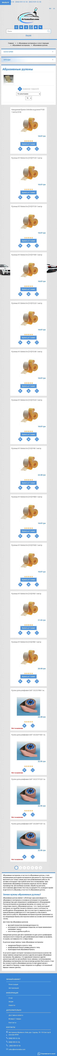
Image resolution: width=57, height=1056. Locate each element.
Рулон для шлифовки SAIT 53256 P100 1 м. (28, 735)
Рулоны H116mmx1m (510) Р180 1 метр (26, 255)
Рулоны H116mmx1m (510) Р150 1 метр (26, 206)
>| (40, 868)
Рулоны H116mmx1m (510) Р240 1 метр (26, 352)
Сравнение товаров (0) (28, 89)
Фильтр (5, 2)
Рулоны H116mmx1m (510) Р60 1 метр (26, 594)
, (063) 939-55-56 (14, 1045)
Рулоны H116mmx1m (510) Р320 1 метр (26, 400)
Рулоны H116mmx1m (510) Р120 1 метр (26, 158)
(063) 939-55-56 (35, 2)
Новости (12, 1005)
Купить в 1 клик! (28, 144)
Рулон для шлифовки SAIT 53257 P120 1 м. (28, 779)
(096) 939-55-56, (14, 1038)
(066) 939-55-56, (14, 1042)
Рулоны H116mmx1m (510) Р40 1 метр (26, 448)
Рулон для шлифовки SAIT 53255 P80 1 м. (27, 690)
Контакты (12, 1022)
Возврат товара (15, 1019)
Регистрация (13, 984)
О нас (11, 998)
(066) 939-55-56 (21, 2)
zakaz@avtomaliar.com (17, 1049)
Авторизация (14, 988)
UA (54, 8)
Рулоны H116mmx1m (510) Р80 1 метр (26, 642)
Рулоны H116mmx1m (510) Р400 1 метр (26, 497)
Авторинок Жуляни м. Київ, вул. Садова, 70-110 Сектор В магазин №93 (30, 1033)
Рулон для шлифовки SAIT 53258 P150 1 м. (28, 824)
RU (50, 8)
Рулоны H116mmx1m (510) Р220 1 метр (26, 303)
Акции (28, 35)
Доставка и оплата (16, 1015)
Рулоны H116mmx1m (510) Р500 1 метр (26, 545)
